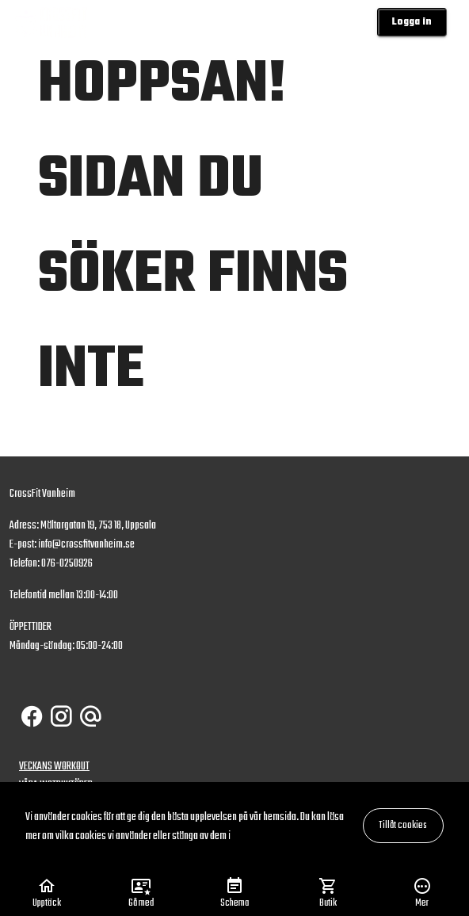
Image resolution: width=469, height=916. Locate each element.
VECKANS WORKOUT (54, 767)
